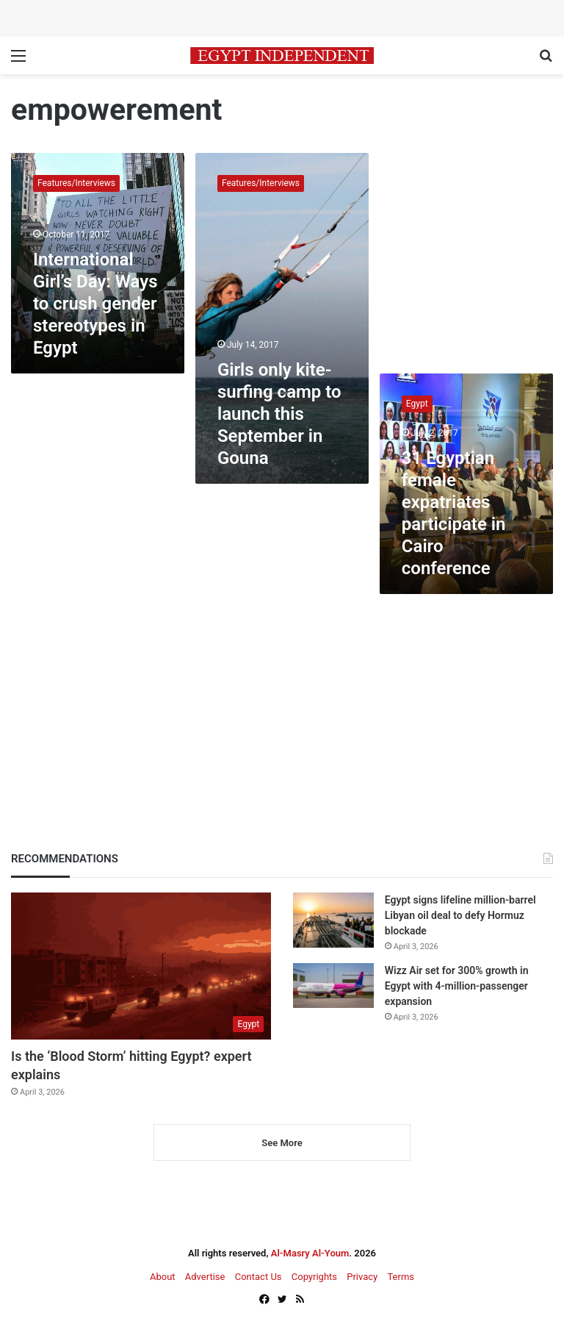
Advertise (205, 1276)
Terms (400, 1276)
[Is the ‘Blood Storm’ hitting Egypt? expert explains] (141, 966)
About (163, 1276)
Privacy (362, 1276)
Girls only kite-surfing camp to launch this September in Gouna (279, 414)
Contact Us (258, 1276)
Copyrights (314, 1276)
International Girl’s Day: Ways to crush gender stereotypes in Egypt (95, 303)
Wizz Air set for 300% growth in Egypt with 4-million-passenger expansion (457, 986)
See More (281, 1142)
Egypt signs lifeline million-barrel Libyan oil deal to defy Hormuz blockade (460, 915)
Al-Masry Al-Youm (310, 1253)
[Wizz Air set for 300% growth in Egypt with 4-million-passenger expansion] (333, 985)
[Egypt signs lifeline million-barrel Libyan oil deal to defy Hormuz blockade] (333, 920)
